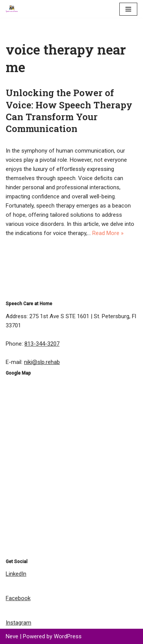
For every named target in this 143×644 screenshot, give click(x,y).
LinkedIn (16, 573)
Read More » (108, 233)
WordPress (68, 636)
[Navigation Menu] (128, 9)
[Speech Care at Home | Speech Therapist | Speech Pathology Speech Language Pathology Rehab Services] (14, 9)
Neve (12, 636)
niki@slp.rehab (42, 362)
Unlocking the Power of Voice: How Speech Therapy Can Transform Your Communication (69, 111)
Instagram (18, 622)
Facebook (18, 598)
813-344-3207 (41, 343)
